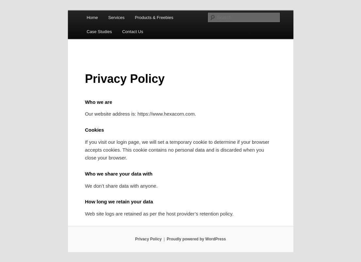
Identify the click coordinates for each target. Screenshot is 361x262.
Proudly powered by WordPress (196, 239)
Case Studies (99, 31)
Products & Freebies (154, 17)
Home (92, 17)
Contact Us (132, 31)
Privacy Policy (148, 239)
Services (116, 17)
